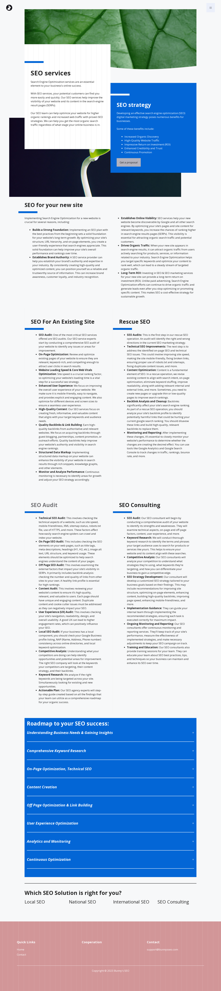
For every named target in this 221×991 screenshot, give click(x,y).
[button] (210, 7)
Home (20, 949)
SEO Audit (44, 505)
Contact (21, 954)
